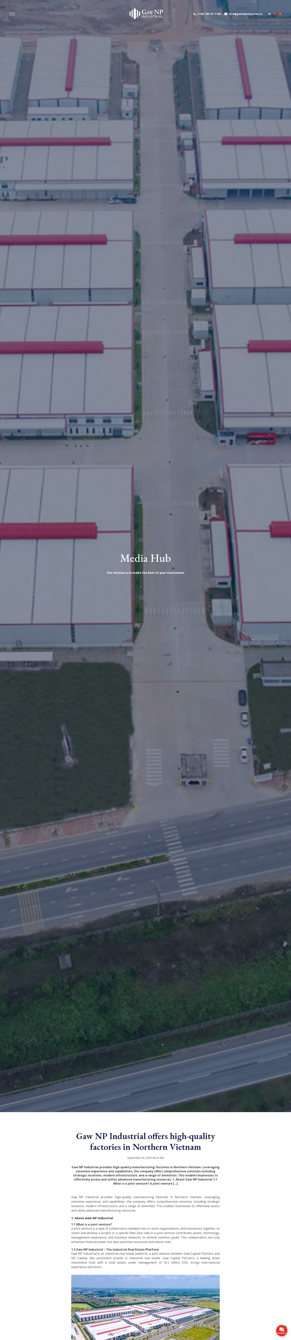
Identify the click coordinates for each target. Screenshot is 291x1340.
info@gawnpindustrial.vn (245, 14)
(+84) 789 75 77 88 (208, 14)
